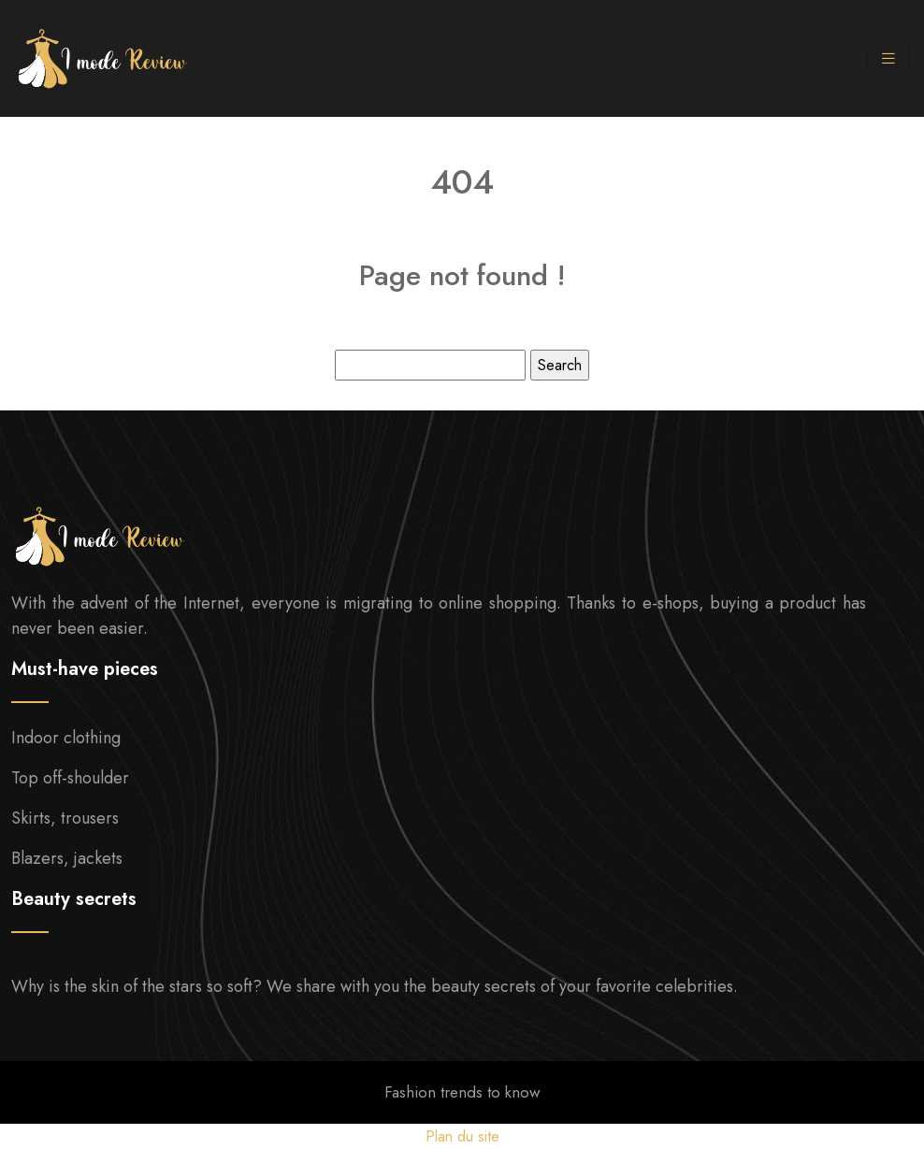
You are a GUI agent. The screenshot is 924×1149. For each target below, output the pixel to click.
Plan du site (462, 1136)
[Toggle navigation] (888, 59)
